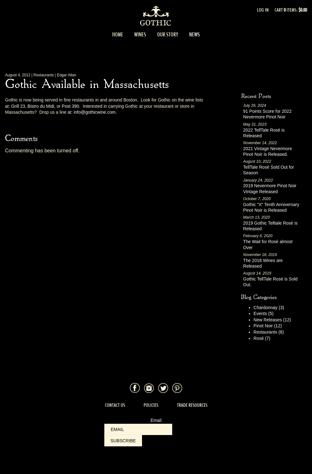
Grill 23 (18, 106)
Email (156, 420)
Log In (263, 10)
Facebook (135, 388)
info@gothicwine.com (95, 112)
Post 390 (70, 106)
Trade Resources (192, 405)
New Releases (272, 319)
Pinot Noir (268, 325)
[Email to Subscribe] (138, 429)
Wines (140, 34)
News (194, 34)
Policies (151, 405)
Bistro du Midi (41, 106)
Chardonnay (269, 307)
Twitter (163, 388)
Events (264, 313)
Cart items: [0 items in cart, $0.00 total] (291, 10)
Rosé (262, 338)
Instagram (149, 388)
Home (117, 34)
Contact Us (115, 405)
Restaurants (269, 332)
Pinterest (177, 388)
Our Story (167, 34)
